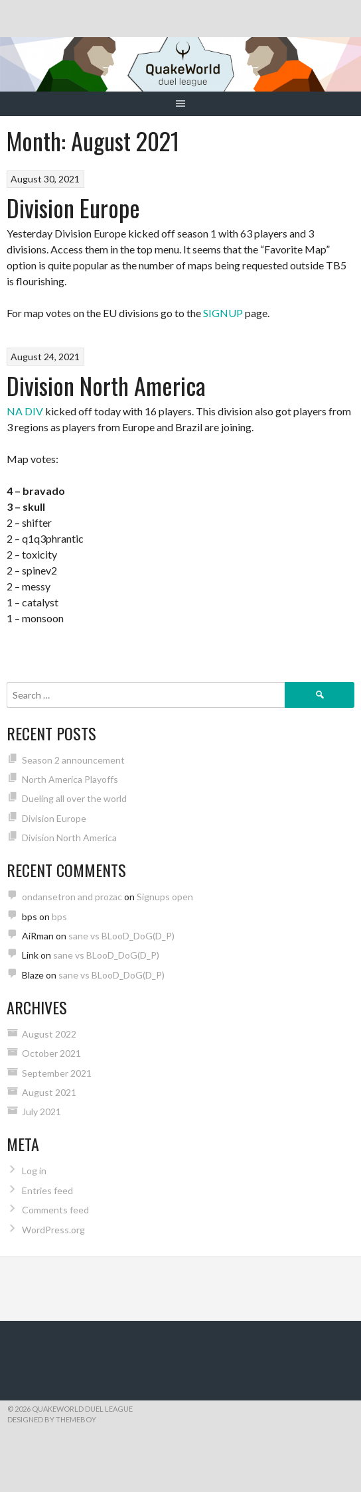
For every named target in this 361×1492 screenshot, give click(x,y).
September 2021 (57, 1073)
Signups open (165, 896)
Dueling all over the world (74, 798)
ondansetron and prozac (72, 896)
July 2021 (41, 1111)
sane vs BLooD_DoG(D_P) (121, 935)
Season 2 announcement (73, 760)
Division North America (106, 385)
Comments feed (55, 1209)
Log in (34, 1170)
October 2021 (51, 1053)
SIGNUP (223, 312)
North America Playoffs (70, 779)
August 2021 (49, 1092)
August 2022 (49, 1034)
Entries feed (47, 1190)
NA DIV (25, 411)
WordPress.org (53, 1229)
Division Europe (73, 207)
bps (59, 916)
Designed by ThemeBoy (51, 1419)
